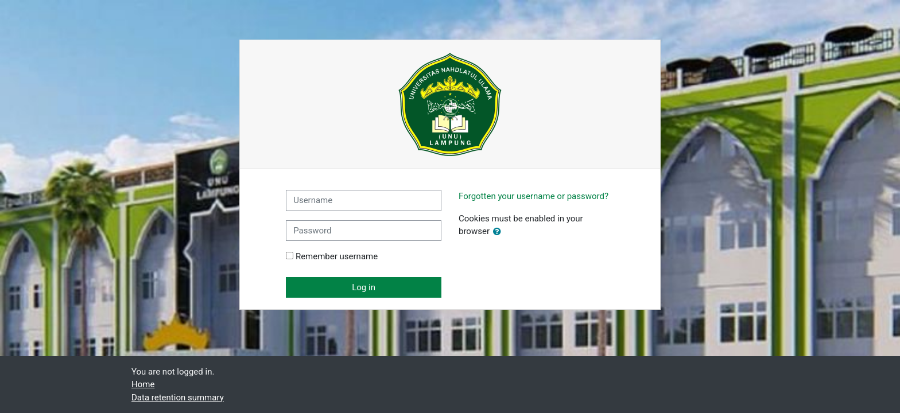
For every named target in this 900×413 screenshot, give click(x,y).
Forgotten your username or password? (533, 196)
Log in (363, 287)
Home (142, 384)
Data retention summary (177, 397)
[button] (499, 232)
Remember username (337, 256)
